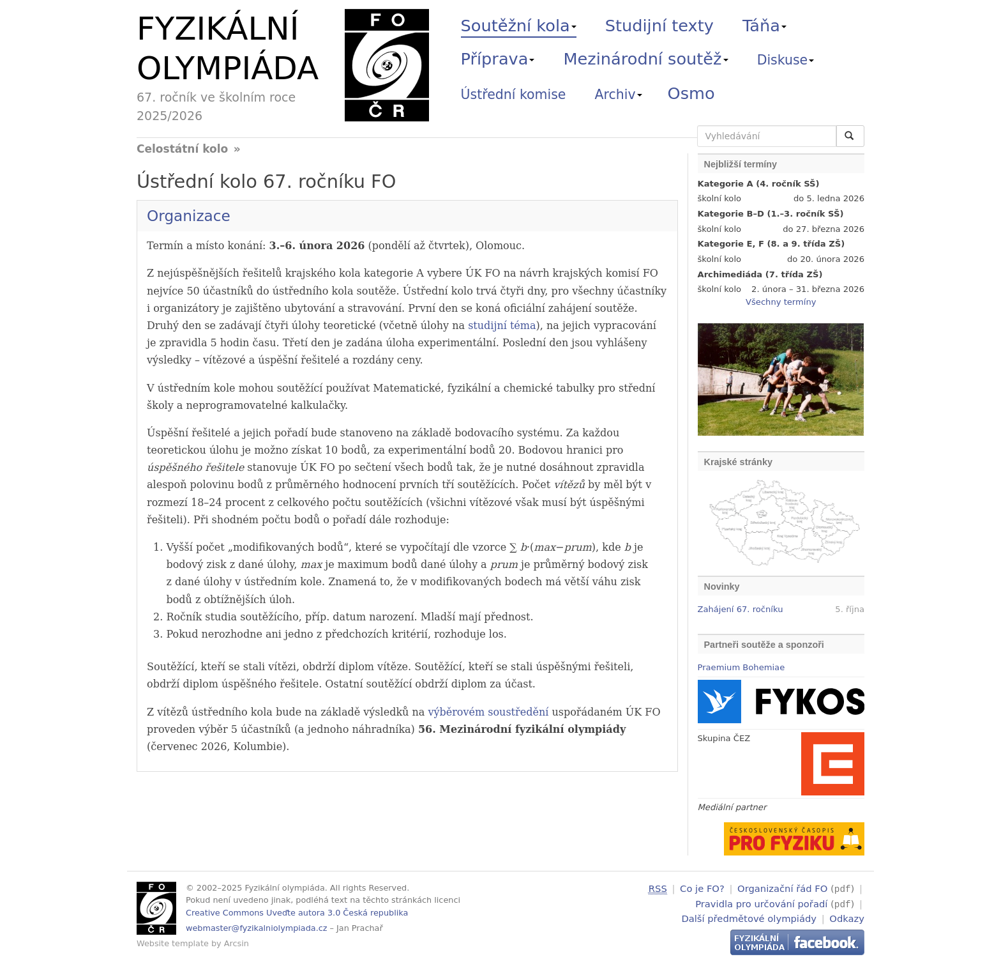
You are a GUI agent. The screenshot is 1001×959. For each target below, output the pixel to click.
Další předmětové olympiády (749, 916)
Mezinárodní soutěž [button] (646, 58)
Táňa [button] (764, 25)
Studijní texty (659, 25)
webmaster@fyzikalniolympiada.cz (256, 928)
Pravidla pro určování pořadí (761, 902)
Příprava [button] (498, 58)
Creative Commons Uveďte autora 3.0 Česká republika (297, 912)
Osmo (691, 93)
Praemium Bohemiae (741, 667)
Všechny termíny (781, 302)
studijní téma (502, 325)
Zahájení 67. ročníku (740, 609)
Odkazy (846, 916)
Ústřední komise (513, 94)
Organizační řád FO (782, 888)
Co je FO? (702, 888)
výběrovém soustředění (488, 712)
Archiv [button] (618, 94)
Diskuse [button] (786, 60)
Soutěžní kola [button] (518, 25)
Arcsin (236, 943)
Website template (173, 943)
